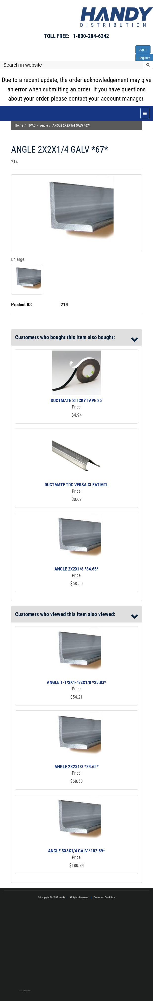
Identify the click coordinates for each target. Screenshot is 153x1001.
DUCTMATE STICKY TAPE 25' (76, 400)
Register (144, 58)
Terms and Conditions (104, 897)
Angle (44, 125)
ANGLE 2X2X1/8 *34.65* (76, 568)
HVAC (32, 125)
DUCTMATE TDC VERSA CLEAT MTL (76, 484)
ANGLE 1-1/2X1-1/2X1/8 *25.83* (76, 682)
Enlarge (17, 259)
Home (19, 125)
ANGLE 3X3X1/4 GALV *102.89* (76, 850)
